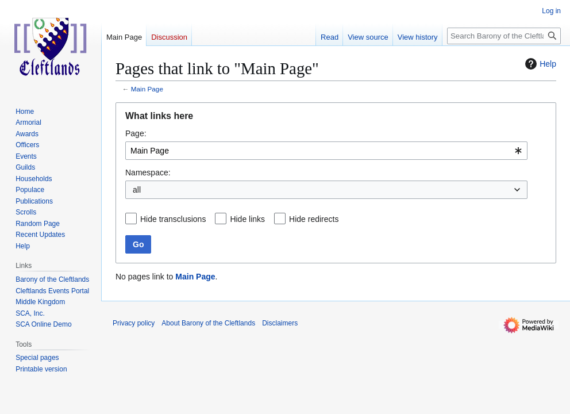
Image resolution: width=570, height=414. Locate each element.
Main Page (147, 89)
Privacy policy (134, 323)
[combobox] (326, 150)
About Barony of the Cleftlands (208, 323)
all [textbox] (137, 189)
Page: (136, 133)
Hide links (247, 219)
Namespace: (148, 172)
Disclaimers (280, 323)
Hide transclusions (173, 219)
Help (539, 64)
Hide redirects (313, 219)
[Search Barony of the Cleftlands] (504, 36)
